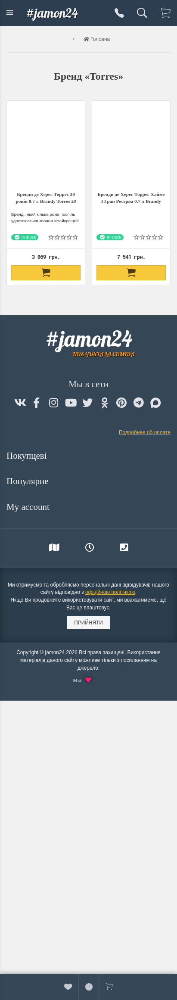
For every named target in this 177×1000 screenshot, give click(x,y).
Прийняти (88, 623)
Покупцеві (27, 455)
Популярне (28, 481)
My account (29, 507)
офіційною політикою (110, 592)
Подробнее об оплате (145, 432)
